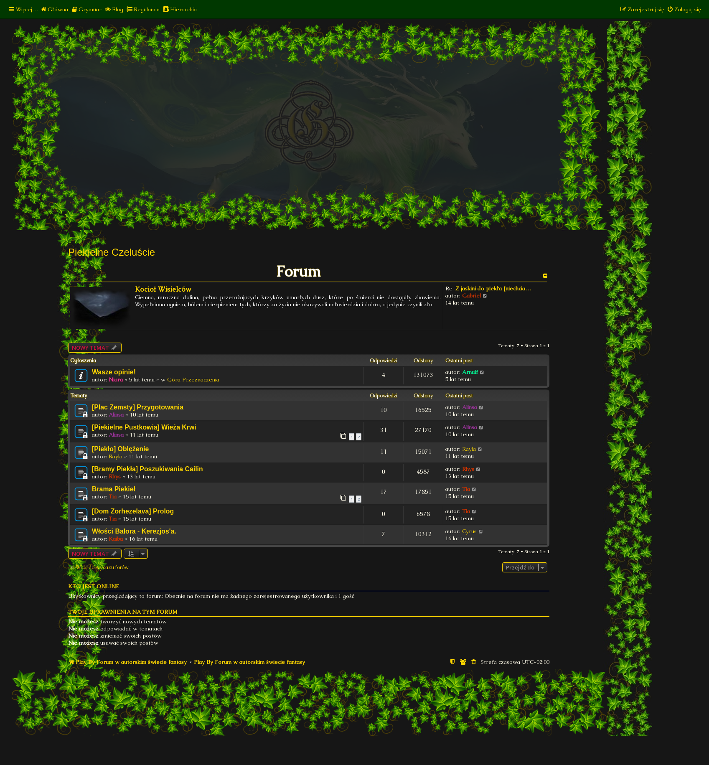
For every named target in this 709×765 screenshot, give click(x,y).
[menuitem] (54, 9)
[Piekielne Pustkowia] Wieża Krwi (144, 427)
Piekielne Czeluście (111, 252)
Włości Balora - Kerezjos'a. (134, 531)
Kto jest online (93, 586)
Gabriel (471, 295)
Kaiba (116, 538)
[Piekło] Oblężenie (120, 448)
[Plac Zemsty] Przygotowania (137, 407)
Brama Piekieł (113, 489)
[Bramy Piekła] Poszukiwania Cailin (147, 469)
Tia (113, 496)
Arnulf (470, 372)
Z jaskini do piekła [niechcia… (493, 288)
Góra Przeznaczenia (193, 379)
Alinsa (116, 414)
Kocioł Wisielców (163, 289)
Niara (116, 379)
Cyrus (469, 531)
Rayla (115, 456)
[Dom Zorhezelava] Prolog (133, 511)
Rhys (115, 476)
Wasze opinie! (114, 372)
